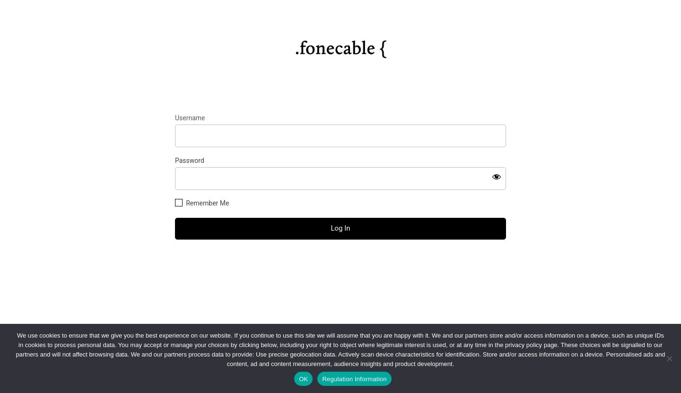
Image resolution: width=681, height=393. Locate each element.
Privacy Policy (340, 302)
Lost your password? (340, 264)
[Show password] (496, 176)
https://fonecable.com (340, 46)
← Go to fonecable (340, 281)
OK (303, 379)
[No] (669, 358)
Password (189, 160)
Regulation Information (354, 379)
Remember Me (207, 203)
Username (190, 118)
